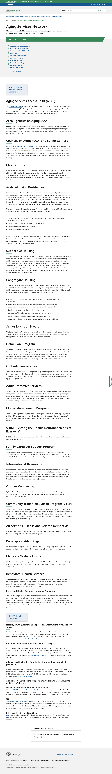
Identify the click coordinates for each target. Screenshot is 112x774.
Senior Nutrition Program (18, 63)
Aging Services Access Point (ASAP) (21, 46)
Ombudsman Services (17, 67)
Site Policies (45, 761)
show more (15, 72)
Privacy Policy (34, 761)
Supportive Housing (16, 58)
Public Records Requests (60, 761)
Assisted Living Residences (18, 56)
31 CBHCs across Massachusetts (24, 690)
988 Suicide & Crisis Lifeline (18, 701)
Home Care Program (16, 65)
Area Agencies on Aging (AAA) (19, 48)
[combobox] (83, 10)
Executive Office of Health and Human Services (22, 16)
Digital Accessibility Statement (16, 761)
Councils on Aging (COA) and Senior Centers (24, 51)
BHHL (8, 715)
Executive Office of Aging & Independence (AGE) (50, 16)
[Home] (7, 16)
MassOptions (14, 53)
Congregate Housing (16, 60)
